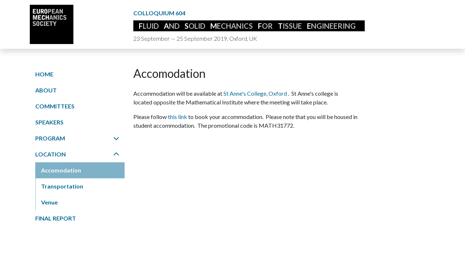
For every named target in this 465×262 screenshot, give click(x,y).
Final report (55, 218)
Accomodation (61, 170)
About (46, 90)
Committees (54, 106)
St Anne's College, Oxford (255, 93)
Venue (49, 202)
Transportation (62, 186)
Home (44, 74)
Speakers (49, 122)
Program (77, 138)
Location (77, 154)
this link (178, 116)
